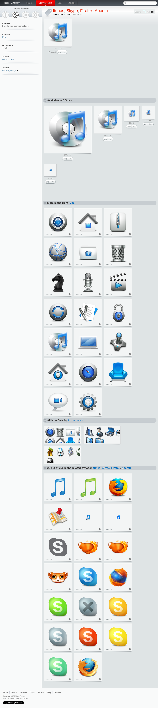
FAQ (49, 692)
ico (64, 52)
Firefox (86, 10)
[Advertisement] (97, 38)
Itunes (58, 10)
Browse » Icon (45, 3)
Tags (60, 3)
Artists (72, 3)
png (59, 52)
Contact (57, 692)
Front (5, 692)
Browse (24, 692)
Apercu (101, 10)
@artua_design (9, 70)
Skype (72, 10)
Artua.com (7, 59)
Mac (4, 37)
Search (29, 3)
